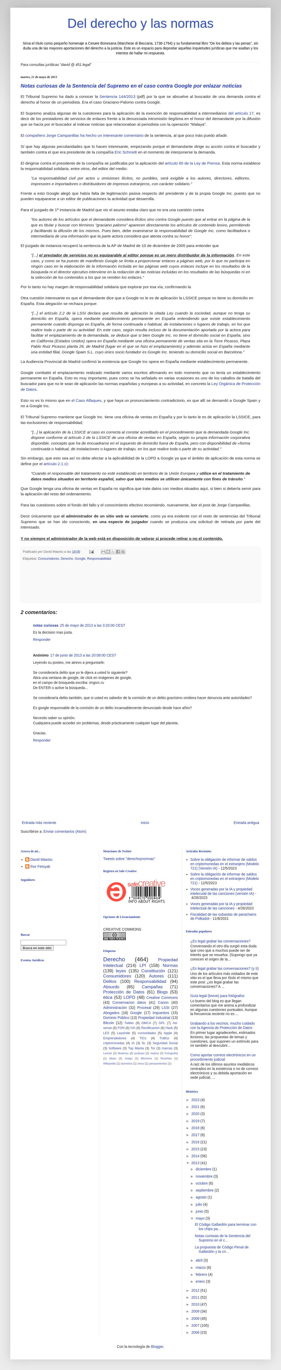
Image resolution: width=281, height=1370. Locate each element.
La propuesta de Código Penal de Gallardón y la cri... (222, 1249)
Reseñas (166, 1058)
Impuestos (161, 1013)
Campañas (152, 986)
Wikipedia (109, 1063)
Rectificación (150, 1028)
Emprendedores (114, 1038)
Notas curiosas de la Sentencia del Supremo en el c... (223, 1238)
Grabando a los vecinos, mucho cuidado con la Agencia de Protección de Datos (222, 1025)
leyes (121, 970)
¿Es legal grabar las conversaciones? (220, 941)
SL (143, 1043)
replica (154, 1053)
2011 (195, 1297)
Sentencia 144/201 (115, 96)
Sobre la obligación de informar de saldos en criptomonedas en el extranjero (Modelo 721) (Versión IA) (224, 863)
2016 (195, 1142)
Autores (156, 976)
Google (80, 558)
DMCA (146, 1023)
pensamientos (158, 1063)
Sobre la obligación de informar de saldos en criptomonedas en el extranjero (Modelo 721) (224, 878)
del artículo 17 (241, 113)
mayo (200, 1218)
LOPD (129, 997)
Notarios (123, 1053)
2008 (195, 1318)
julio (199, 1204)
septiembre (205, 1190)
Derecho (67, 558)
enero (201, 1281)
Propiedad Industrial (154, 1018)
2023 (195, 1100)
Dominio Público (116, 1018)
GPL (162, 1023)
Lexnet (107, 1053)
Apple (168, 1033)
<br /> (60, 1007)
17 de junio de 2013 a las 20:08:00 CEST (83, 655)
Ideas (112, 1058)
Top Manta (136, 1048)
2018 (195, 1128)
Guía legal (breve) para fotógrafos (217, 996)
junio (200, 1211)
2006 (195, 1332)
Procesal (144, 1008)
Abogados (111, 1013)
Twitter (129, 1023)
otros (140, 1063)
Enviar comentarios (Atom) (65, 831)
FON (121, 1028)
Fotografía (171, 1053)
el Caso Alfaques (86, 400)
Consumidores (48, 558)
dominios (127, 1063)
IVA (132, 1028)
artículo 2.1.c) (56, 464)
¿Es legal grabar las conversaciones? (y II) (224, 968)
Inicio (145, 823)
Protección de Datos (123, 992)
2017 (195, 1135)
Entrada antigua (246, 823)
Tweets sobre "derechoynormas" (129, 859)
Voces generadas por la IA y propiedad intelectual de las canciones (221, 906)
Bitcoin (108, 1023)
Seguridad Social (165, 1043)
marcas (167, 1048)
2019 (195, 1121)
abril (199, 1260)
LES (106, 1033)
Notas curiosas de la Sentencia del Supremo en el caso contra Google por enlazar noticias (131, 86)
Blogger (157, 1347)
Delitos (109, 981)
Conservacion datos (129, 1002)
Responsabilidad (99, 558)
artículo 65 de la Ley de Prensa (192, 163)
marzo (201, 1267)
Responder (42, 639)
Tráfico (164, 1038)
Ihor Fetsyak (40, 866)
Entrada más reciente (39, 823)
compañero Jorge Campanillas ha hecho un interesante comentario (85, 135)
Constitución (153, 970)
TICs (142, 1038)
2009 (195, 1311)
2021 (195, 1107)
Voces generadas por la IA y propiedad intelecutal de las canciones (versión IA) (222, 891)
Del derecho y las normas (141, 23)
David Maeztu (41, 859)
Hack (169, 1028)
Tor (153, 1048)
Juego (128, 1058)
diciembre (204, 1169)
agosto (202, 1197)
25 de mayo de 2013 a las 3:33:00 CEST (92, 625)
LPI (142, 965)
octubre (202, 1183)
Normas (170, 965)
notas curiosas (46, 625)
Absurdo (111, 986)
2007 (195, 1325)
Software (115, 1048)
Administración (115, 1008)
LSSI (165, 1008)
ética (107, 997)
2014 (195, 1156)
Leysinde (123, 1033)
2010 (195, 1304)
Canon (163, 1002)
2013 (195, 1163)
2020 (195, 1114)
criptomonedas (114, 1043)
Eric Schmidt (126, 152)
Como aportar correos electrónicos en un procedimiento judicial (223, 1057)
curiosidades (147, 1033)
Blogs (162, 992)
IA (133, 1043)
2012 (195, 1290)
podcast (139, 1053)
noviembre (204, 1176)
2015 (195, 1149)
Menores (146, 1058)
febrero (202, 1274)
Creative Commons (162, 997)
